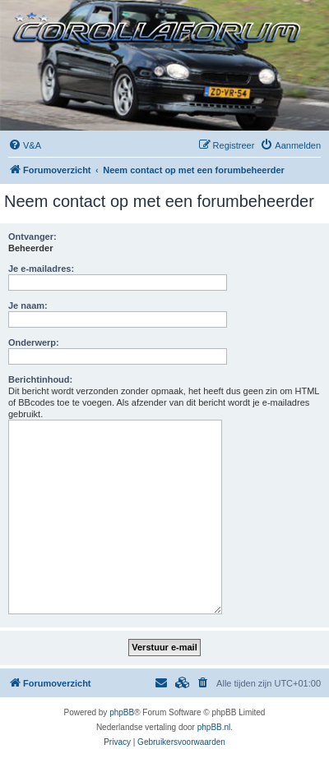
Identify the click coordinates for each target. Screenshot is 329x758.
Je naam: (28, 305)
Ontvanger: (32, 236)
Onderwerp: (33, 342)
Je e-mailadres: (41, 268)
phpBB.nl (214, 727)
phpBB (121, 712)
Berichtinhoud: (40, 379)
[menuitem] (24, 145)
